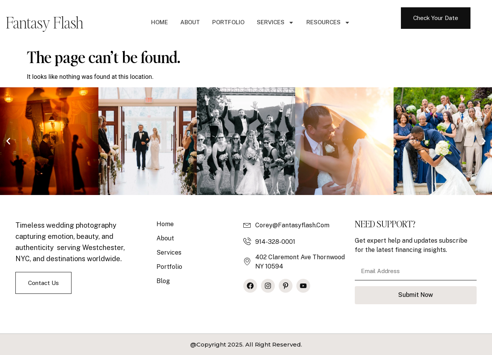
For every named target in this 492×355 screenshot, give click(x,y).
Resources (328, 22)
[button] (8, 141)
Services (275, 22)
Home (159, 22)
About (190, 22)
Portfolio (228, 22)
